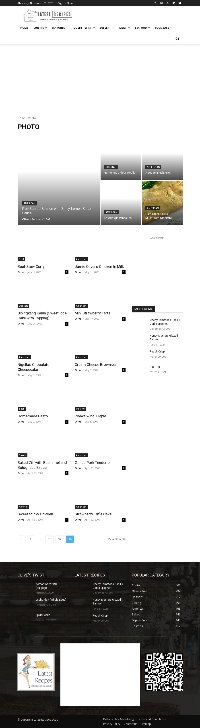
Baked (22, 455)
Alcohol (23, 506)
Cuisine (80, 408)
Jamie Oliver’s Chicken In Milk (99, 266)
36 (49, 539)
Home (21, 118)
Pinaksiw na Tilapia (90, 416)
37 (59, 539)
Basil (22, 408)
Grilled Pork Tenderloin (94, 462)
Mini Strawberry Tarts (92, 313)
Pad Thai (155, 366)
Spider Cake (43, 615)
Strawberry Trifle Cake (93, 514)
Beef (21, 259)
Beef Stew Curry (31, 266)
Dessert (23, 305)
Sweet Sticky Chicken (35, 514)
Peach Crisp (157, 351)
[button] (177, 38)
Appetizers (153, 167)
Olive (21, 272)
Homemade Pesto (33, 416)
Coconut (111, 167)
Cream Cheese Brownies (95, 364)
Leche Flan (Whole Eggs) (51, 599)
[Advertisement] (130, 15)
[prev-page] (21, 539)
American (29, 203)
